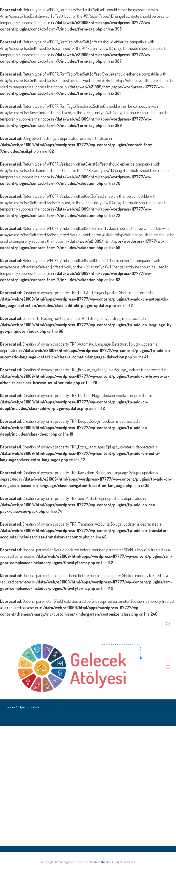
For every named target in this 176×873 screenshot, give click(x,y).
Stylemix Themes (99, 862)
